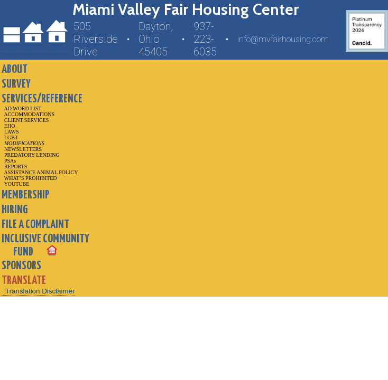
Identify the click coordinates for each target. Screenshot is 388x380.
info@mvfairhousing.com (283, 39)
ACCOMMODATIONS (28, 114)
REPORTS (14, 166)
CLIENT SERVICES (25, 120)
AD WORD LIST (21, 108)
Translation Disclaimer (40, 291)
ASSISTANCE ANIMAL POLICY (40, 172)
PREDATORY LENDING (31, 155)
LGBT (10, 137)
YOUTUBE (15, 184)
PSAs (9, 161)
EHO (8, 126)
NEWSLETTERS (22, 149)
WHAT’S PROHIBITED (29, 178)
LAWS (10, 132)
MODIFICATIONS (23, 143)
